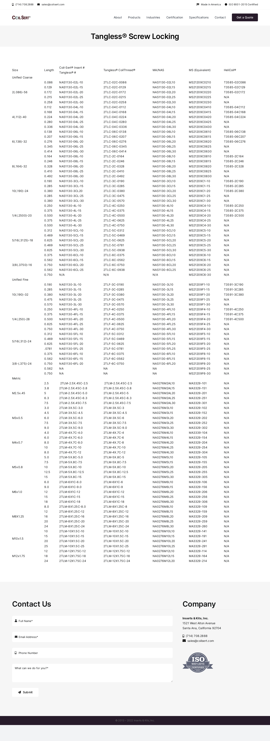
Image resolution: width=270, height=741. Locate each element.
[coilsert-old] (21, 17)
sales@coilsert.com (50, 4)
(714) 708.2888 (22, 4)
